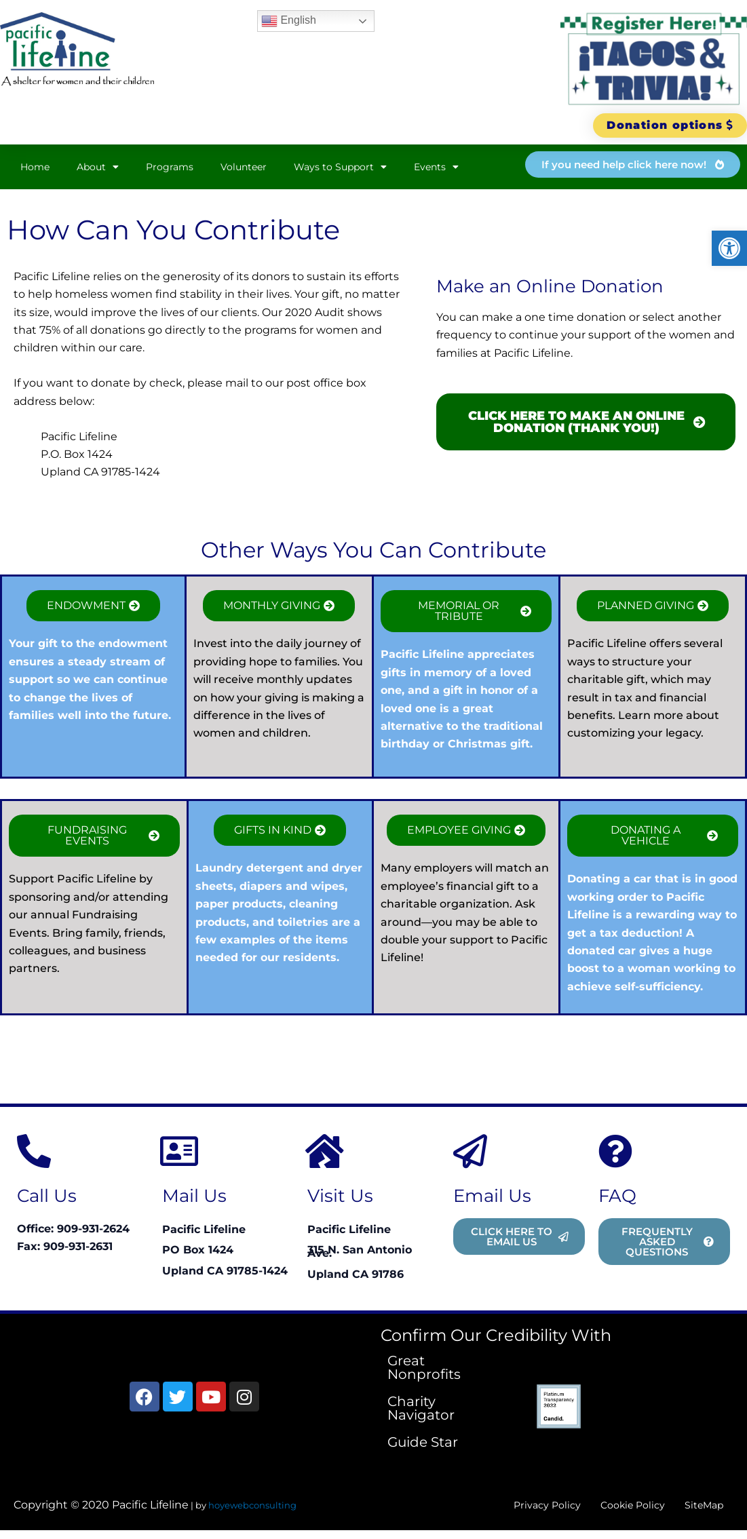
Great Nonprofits (424, 1369)
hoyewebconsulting (252, 1509)
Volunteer (244, 168)
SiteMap (697, 1509)
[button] (729, 248)
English (288, 21)
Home (35, 168)
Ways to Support (340, 168)
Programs (169, 168)
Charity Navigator (421, 1409)
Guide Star (422, 1443)
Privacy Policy (512, 1509)
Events (436, 168)
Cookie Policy (612, 1509)
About (98, 168)
